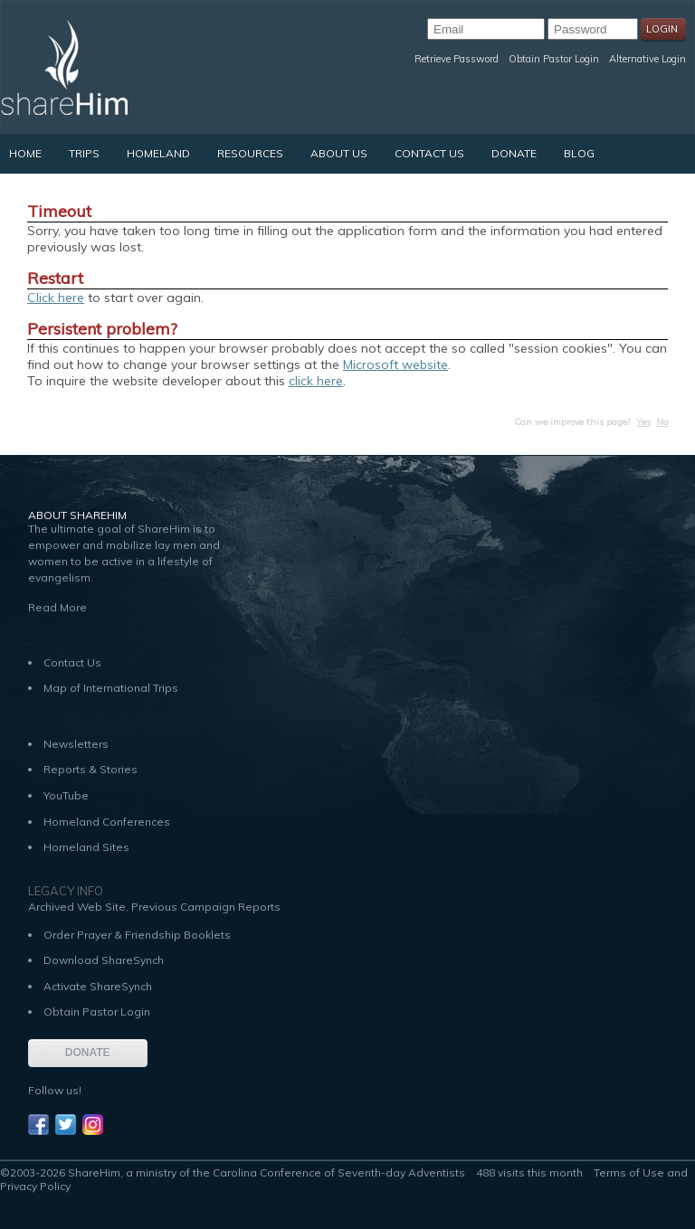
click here (316, 381)
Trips (84, 153)
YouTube (66, 795)
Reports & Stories (90, 769)
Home (25, 153)
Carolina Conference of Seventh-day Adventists (339, 1172)
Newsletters (76, 744)
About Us (338, 153)
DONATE (87, 1052)
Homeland (158, 153)
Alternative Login (647, 58)
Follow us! (54, 1090)
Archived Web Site (77, 906)
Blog (579, 153)
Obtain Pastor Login (554, 58)
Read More (57, 607)
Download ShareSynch (103, 960)
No (662, 422)
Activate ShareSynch (97, 986)
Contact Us (429, 153)
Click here (55, 297)
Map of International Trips (110, 688)
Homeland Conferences (106, 821)
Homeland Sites (86, 847)
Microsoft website (395, 364)
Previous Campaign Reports (206, 906)
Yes (643, 422)
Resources (250, 153)
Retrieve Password (456, 58)
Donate (514, 153)
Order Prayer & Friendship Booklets (137, 934)
